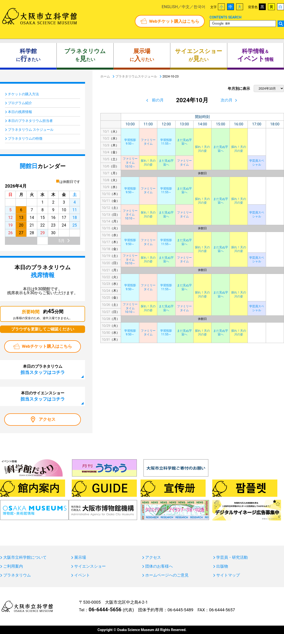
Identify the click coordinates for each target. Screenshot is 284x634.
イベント (82, 575)
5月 (61, 241)
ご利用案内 (13, 566)
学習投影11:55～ (166, 142)
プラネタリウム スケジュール (30, 130)
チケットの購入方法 (23, 94)
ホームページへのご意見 (167, 575)
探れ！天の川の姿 (202, 149)
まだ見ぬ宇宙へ (184, 142)
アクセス (47, 419)
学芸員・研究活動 (232, 557)
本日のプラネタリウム (42, 369)
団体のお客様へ (159, 566)
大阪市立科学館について (25, 557)
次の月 (226, 100)
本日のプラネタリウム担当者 (30, 121)
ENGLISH (170, 6)
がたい (198, 55)
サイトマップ (228, 575)
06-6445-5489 (180, 609)
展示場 (80, 557)
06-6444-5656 (105, 610)
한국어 (199, 6)
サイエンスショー (90, 566)
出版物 (222, 566)
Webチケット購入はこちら (174, 21)
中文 (186, 6)
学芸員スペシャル (256, 162)
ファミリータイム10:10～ (130, 162)
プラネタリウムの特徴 (25, 138)
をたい (85, 55)
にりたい (142, 55)
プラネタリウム (17, 575)
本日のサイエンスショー (42, 396)
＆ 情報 (255, 55)
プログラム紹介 (20, 103)
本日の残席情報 (20, 112)
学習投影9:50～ (130, 142)
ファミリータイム (148, 142)
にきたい (28, 55)
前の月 (158, 100)
